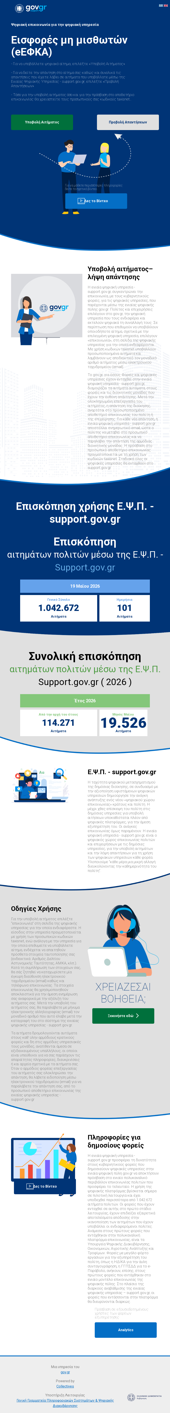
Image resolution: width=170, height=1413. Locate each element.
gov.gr (65, 1372)
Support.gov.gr (85, 567)
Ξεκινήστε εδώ (123, 1016)
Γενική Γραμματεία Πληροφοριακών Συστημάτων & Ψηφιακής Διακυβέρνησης (65, 1403)
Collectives (65, 1386)
